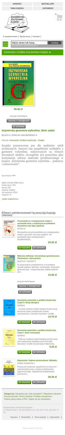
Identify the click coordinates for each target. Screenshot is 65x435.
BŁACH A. (21, 261)
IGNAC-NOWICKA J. (26, 363)
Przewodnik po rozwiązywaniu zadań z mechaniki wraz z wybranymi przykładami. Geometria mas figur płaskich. (36, 223)
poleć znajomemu (10, 199)
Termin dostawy (25, 396)
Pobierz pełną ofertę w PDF (15, 399)
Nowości (17, 4)
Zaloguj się (9, 394)
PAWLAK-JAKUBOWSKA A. (24, 135)
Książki (44, 52)
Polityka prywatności (42, 396)
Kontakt (36, 36)
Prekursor (38, 428)
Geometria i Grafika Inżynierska (21, 52)
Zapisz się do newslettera (39, 399)
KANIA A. (21, 305)
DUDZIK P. (31, 261)
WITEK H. (21, 229)
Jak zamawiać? (35, 394)
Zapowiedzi (47, 8)
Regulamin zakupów (52, 394)
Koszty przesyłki (11, 396)
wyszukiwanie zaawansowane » (24, 46)
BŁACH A (6, 135)
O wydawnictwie (10, 36)
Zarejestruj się (21, 394)
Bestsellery (48, 4)
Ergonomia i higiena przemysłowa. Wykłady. (37, 360)
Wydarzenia (25, 36)
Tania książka (17, 8)
